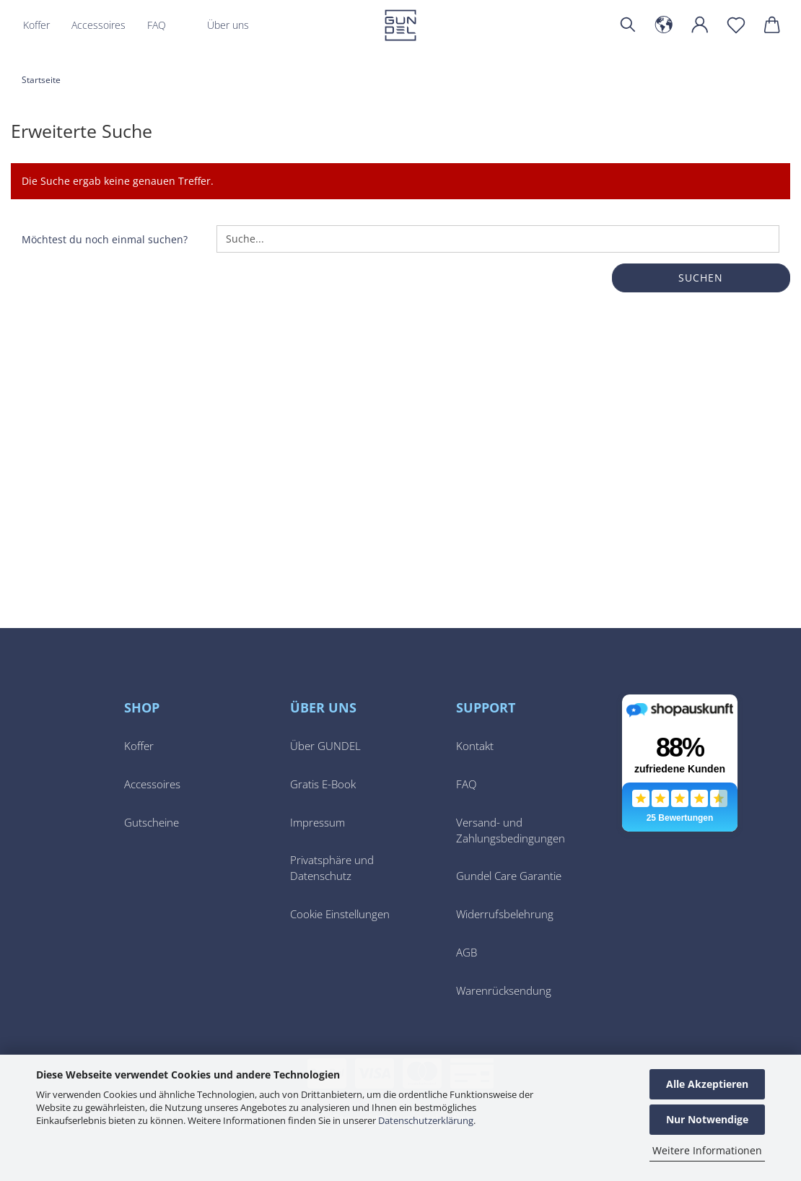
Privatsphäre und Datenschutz (332, 868)
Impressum (317, 822)
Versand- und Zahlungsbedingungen (510, 830)
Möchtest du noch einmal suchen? (105, 239)
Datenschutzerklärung (425, 1120)
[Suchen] (628, 25)
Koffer (36, 25)
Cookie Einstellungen (340, 914)
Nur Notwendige (707, 1119)
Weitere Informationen (707, 1150)
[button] (664, 25)
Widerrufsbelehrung (504, 914)
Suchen (700, 277)
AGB (466, 952)
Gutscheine (151, 822)
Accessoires (98, 25)
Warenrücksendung (503, 990)
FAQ (156, 25)
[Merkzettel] (736, 25)
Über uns (228, 25)
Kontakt (475, 746)
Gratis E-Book (323, 784)
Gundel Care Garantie (508, 876)
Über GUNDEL (325, 746)
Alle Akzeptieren (707, 1084)
